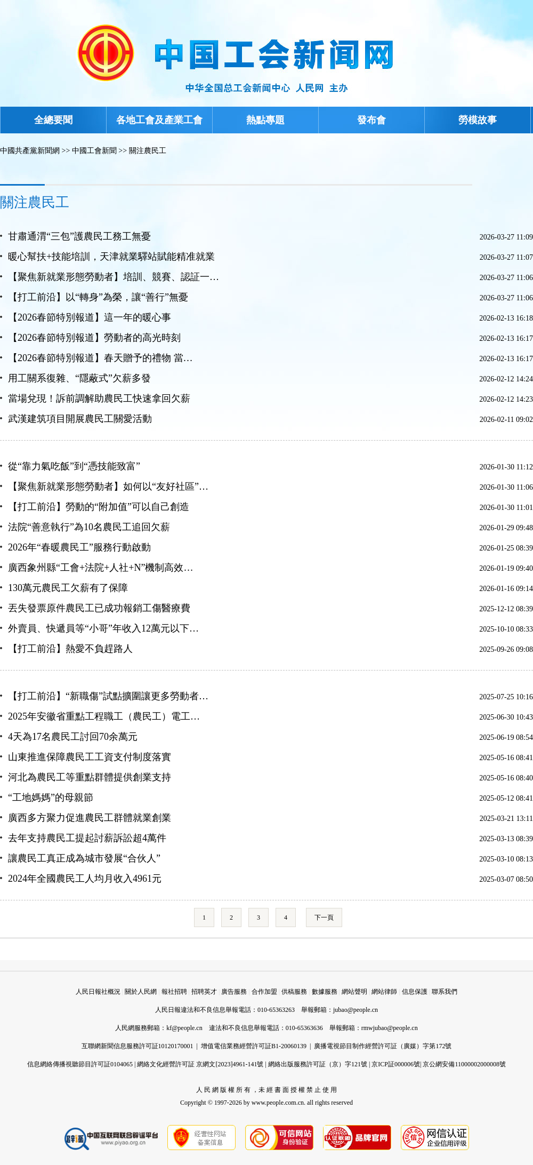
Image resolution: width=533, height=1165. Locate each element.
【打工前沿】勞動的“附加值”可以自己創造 (98, 506)
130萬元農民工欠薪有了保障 (68, 587)
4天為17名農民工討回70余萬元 (73, 736)
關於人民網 (141, 991)
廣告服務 (234, 991)
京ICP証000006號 (396, 1064)
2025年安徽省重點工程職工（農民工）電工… (104, 716)
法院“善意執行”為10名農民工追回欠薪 (89, 527)
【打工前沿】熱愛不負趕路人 (70, 648)
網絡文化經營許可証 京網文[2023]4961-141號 (200, 1064)
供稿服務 (294, 991)
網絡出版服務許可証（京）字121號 (317, 1064)
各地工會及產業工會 (159, 120)
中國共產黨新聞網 (30, 151)
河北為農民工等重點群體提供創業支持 (89, 777)
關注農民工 (147, 151)
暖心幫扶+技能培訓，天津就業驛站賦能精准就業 (111, 256)
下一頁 (324, 917)
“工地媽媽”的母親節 (50, 797)
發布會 (371, 120)
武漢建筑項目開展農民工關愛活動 (80, 418)
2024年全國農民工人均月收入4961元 (84, 878)
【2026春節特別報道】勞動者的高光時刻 (94, 337)
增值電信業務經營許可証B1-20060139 (253, 1046)
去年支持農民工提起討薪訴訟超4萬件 (87, 838)
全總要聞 (53, 120)
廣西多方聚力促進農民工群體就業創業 (89, 817)
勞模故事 (477, 120)
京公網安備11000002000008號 (464, 1064)
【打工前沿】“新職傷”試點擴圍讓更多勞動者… (108, 696)
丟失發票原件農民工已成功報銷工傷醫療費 (99, 608)
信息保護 (414, 991)
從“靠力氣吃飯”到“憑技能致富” (74, 466)
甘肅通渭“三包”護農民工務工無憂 (79, 236)
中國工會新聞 (94, 151)
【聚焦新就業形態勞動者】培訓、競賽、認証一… (113, 277)
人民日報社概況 (98, 991)
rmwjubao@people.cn (389, 1028)
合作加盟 (264, 991)
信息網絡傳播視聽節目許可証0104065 (80, 1064)
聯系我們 (444, 991)
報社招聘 (174, 991)
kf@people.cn (184, 1028)
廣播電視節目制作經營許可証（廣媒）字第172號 (382, 1046)
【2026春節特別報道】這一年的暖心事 (89, 317)
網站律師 (384, 991)
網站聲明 (354, 991)
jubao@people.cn (355, 1010)
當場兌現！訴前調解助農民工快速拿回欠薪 (99, 398)
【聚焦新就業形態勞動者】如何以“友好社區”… (108, 486)
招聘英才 (204, 991)
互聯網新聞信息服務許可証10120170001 (137, 1046)
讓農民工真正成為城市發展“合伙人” (84, 858)
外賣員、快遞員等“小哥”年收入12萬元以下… (103, 628)
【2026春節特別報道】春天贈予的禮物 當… (100, 358)
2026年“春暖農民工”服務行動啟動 (79, 547)
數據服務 (324, 991)
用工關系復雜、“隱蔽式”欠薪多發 (79, 378)
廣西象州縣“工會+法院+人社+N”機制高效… (100, 567)
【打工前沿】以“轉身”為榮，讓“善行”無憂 (98, 297)
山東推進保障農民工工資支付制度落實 (89, 757)
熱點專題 (265, 120)
